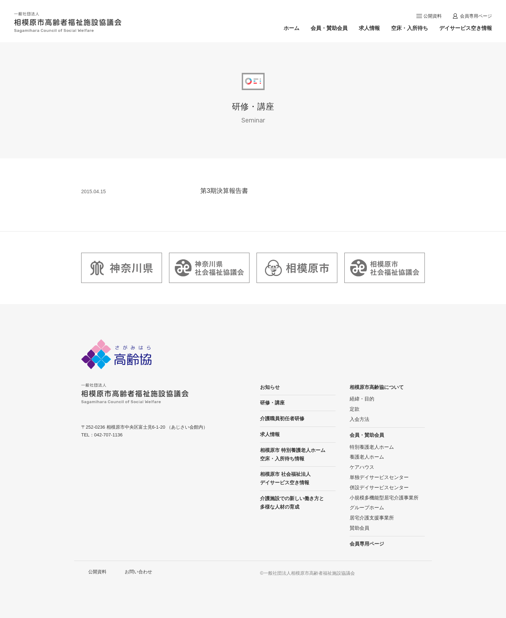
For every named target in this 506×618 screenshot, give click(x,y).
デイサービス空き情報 (465, 28)
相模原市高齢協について (377, 387)
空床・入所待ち (409, 28)
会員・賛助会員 (329, 28)
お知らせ (270, 387)
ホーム (291, 28)
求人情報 (369, 28)
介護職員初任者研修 (282, 418)
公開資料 (432, 16)
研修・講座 (272, 402)
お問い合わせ (138, 571)
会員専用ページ (476, 16)
